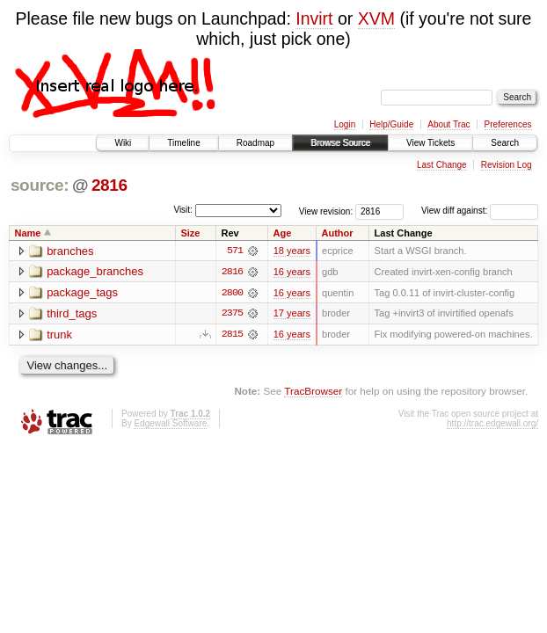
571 (235, 251)
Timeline (183, 143)
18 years (292, 250)
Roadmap (255, 143)
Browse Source (340, 143)
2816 (109, 185)
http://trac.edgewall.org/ (492, 424)
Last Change (442, 165)
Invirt (313, 18)
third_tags (72, 314)
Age (283, 233)
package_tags (82, 293)
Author (338, 233)
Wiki (122, 143)
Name (28, 233)
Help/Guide (391, 124)
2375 (232, 314)
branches (70, 251)
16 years (292, 271)
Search (505, 143)
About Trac (448, 124)
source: (40, 185)
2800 (232, 293)
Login (344, 124)
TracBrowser (313, 391)
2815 (232, 335)
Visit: (183, 210)
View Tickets (430, 143)
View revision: (326, 210)
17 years (292, 314)
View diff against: (479, 210)
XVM (376, 18)
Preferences (508, 124)
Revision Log (506, 165)
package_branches (95, 272)
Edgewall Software (170, 424)
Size (190, 233)
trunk (59, 335)
